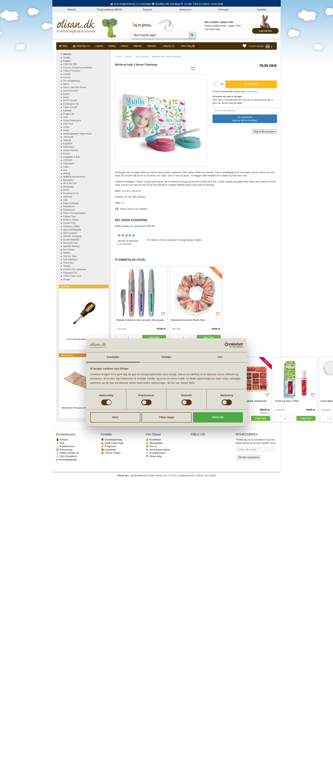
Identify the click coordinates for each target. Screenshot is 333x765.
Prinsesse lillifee (71, 226)
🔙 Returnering (64, 449)
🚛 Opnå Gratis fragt (112, 443)
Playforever (69, 209)
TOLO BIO (68, 262)
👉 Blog (63, 46)
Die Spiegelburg (71, 80)
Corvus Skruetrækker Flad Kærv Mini (83, 339)
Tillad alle (218, 417)
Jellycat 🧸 (168, 46)
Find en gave (223, 10)
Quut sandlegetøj (72, 229)
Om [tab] (220, 356)
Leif (65, 170)
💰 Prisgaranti (108, 446)
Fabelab (67, 110)
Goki (65, 117)
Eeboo (66, 94)
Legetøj (99, 46)
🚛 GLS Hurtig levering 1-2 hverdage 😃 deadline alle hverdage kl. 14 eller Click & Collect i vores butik (166, 3)
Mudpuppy (68, 186)
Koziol (66, 153)
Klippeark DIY (70, 272)
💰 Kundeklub (153, 439)
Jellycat (67, 140)
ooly (65, 199)
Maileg (112, 46)
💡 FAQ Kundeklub (66, 456)
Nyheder (151, 46)
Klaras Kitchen (70, 150)
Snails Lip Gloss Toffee (287, 401)
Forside (118, 56)
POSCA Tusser (71, 219)
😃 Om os (151, 446)
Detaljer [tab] (166, 356)
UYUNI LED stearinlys (74, 269)
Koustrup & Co (70, 193)
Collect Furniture (71, 70)
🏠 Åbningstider (154, 443)
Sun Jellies (68, 249)
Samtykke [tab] (113, 356)
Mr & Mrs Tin (69, 183)
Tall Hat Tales (70, 256)
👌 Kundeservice (65, 446)
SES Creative (70, 233)
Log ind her (265, 30)
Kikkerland (68, 147)
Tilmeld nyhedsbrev (248, 457)
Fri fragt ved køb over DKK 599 (109, 10)
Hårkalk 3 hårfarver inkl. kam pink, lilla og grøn (140, 320)
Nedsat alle (67, 355)
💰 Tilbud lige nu (81, 46)
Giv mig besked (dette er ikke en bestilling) (244, 119)
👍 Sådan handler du (67, 453)
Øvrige (66, 279)
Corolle (66, 74)
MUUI (66, 189)
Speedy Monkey (71, 246)
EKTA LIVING (70, 100)
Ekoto (66, 97)
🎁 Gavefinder (109, 449)
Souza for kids (70, 242)
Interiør (124, 46)
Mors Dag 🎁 (188, 46)
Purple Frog (69, 223)
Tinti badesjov (70, 259)
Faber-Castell (70, 107)
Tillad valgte (166, 417)
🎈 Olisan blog (154, 456)
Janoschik (68, 137)
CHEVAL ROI (70, 64)
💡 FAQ (60, 443)
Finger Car (68, 114)
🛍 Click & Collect (111, 453)
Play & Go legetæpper (74, 213)
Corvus (66, 77)
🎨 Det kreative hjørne (158, 449)
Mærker (138, 46)
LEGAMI (67, 160)
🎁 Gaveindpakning (111, 439)
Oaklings (67, 196)
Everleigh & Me (71, 104)
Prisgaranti (147, 10)
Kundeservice (185, 10)
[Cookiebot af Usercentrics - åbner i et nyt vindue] (227, 345)
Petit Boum (69, 206)
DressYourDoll (70, 90)
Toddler (67, 266)
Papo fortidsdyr (71, 203)
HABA (66, 127)
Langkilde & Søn (71, 156)
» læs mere (121, 329)
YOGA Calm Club (72, 276)
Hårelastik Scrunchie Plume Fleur (188, 320)
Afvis (115, 417)
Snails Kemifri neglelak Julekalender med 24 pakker (248, 402)
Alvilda (66, 57)
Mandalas (68, 180)
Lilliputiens (68, 163)
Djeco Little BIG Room (74, 87)
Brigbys (67, 61)
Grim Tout (68, 123)
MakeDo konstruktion (74, 176)
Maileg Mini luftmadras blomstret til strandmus (83, 408)
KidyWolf (67, 143)
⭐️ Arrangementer (155, 453)
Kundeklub (261, 10)
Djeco (66, 84)
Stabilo (66, 252)
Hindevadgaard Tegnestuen (77, 133)
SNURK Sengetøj (72, 236)
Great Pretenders (72, 120)
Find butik (71, 10)
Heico (66, 130)
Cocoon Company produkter (77, 67)
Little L (66, 166)
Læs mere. (252, 91)
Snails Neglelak (141, 56)
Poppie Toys (69, 216)
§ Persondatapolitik (66, 459)
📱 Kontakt (62, 439)
